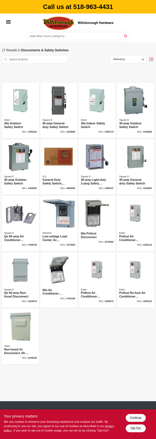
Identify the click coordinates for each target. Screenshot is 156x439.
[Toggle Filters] (151, 59)
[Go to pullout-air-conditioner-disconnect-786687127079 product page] (135, 223)
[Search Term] (78, 36)
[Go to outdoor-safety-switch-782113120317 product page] (20, 110)
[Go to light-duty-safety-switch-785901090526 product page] (97, 167)
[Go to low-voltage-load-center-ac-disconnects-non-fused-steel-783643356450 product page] (58, 223)
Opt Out (135, 428)
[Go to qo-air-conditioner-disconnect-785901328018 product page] (20, 223)
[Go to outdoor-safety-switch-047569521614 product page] (20, 167)
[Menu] (8, 22)
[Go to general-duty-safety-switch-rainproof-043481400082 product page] (58, 167)
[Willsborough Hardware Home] (58, 23)
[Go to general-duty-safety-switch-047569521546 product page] (135, 167)
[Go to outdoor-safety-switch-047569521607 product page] (135, 110)
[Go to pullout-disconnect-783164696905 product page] (97, 223)
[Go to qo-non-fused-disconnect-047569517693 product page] (20, 280)
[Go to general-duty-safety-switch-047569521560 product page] (58, 110)
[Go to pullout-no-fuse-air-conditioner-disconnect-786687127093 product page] (135, 280)
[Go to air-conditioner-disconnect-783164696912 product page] (58, 280)
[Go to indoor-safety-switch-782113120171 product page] (97, 110)
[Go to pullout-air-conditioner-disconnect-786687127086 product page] (97, 280)
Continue (135, 417)
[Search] (125, 36)
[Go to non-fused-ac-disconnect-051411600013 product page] (20, 336)
